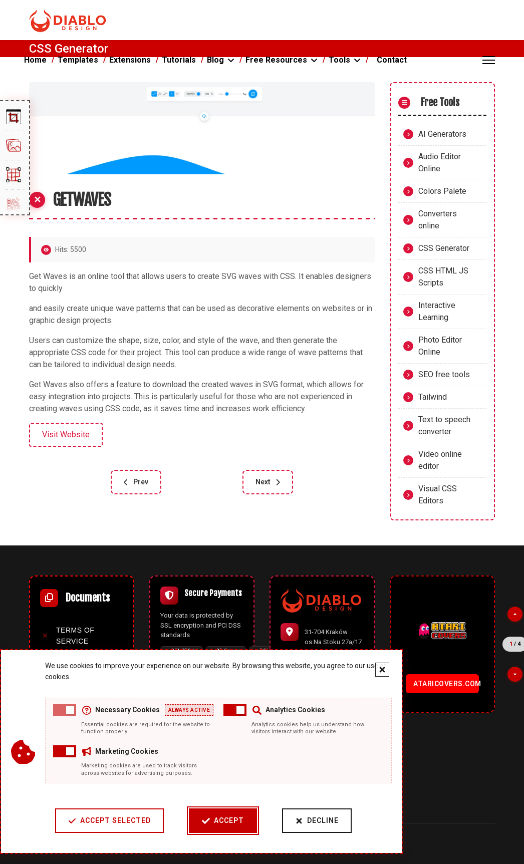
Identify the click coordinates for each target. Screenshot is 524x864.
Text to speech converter (444, 425)
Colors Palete (442, 191)
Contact (392, 60)
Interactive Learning (436, 311)
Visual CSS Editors (437, 494)
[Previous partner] (514, 614)
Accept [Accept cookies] (207, 820)
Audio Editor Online (439, 162)
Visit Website (66, 434)
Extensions (130, 60)
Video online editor (440, 460)
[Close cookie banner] (366, 670)
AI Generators (442, 134)
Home (35, 60)
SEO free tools (444, 374)
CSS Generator (443, 248)
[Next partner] (514, 674)
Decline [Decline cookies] (301, 820)
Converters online (437, 219)
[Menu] (488, 60)
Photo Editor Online (440, 346)
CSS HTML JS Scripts (443, 276)
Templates (78, 60)
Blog (215, 60)
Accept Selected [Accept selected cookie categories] (93, 820)
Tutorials (179, 60)
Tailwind (432, 397)
